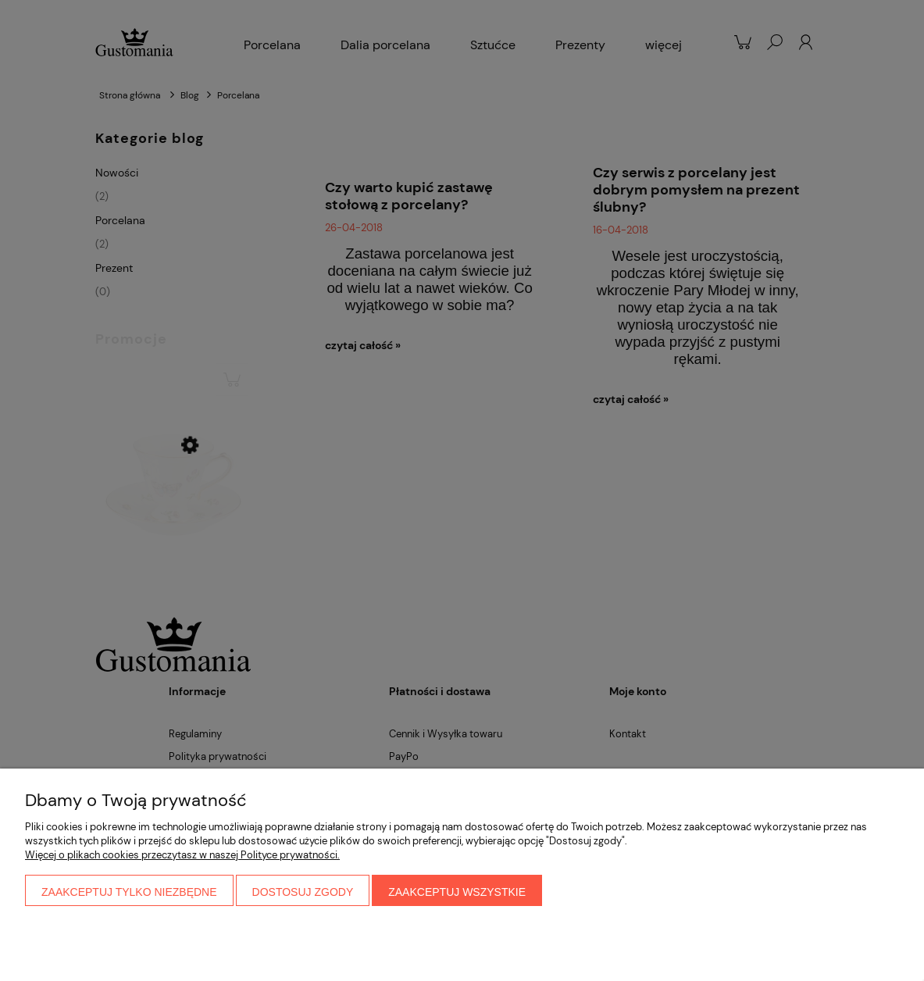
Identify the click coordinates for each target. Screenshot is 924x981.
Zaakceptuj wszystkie (457, 892)
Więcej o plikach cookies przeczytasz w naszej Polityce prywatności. (182, 854)
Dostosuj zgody (303, 892)
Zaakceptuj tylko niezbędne (129, 892)
